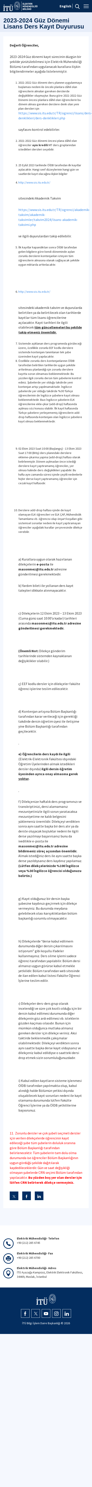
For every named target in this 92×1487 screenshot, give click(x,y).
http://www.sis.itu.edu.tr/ (34, 182)
